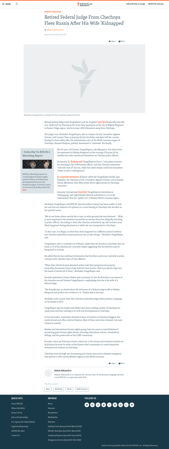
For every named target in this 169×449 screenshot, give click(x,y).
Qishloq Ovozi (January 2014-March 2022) (65, 426)
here (24, 190)
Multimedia (53, 417)
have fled (102, 122)
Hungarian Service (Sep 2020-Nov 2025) (64, 440)
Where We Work (18, 408)
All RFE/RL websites (156, 4)
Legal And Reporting (19, 426)
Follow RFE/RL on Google (135, 4)
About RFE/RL (17, 404)
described (82, 192)
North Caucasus (52, 12)
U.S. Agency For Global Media (23, 422)
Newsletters (53, 413)
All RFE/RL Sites (18, 431)
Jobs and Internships (19, 417)
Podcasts (51, 422)
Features (51, 408)
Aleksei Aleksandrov (55, 30)
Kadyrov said (77, 162)
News (50, 404)
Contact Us (15, 436)
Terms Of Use (16, 413)
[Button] (111, 41)
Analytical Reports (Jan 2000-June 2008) (64, 436)
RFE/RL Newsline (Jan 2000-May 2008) (64, 431)
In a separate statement (68, 177)
